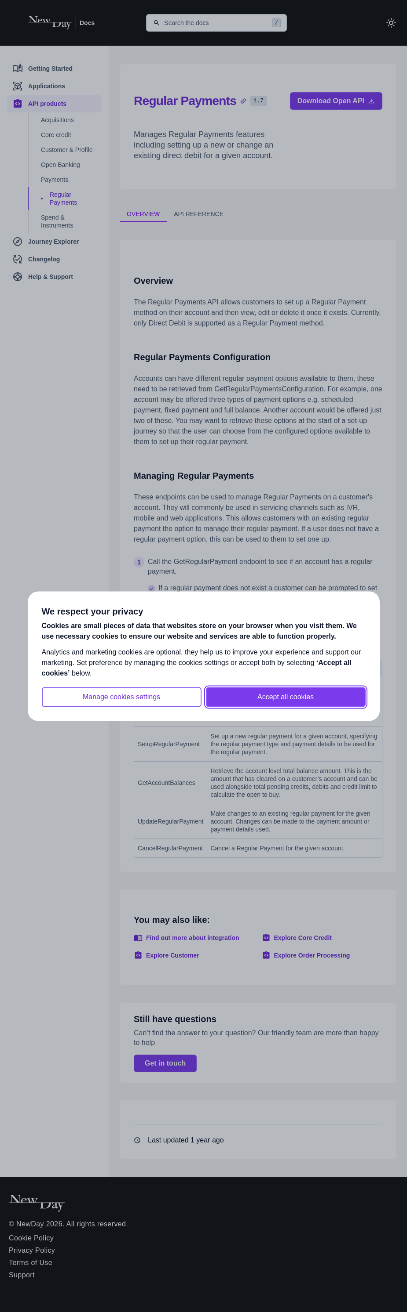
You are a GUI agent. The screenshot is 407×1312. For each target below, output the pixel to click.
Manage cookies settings (121, 697)
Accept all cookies (285, 697)
